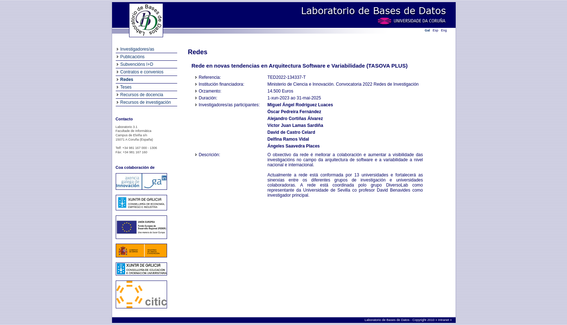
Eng (444, 30)
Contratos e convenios (141, 71)
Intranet (444, 320)
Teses (126, 87)
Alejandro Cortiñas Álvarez (295, 118)
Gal (427, 30)
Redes (126, 79)
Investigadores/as (137, 49)
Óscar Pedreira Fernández (294, 111)
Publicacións (132, 56)
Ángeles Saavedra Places (294, 146)
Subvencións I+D (136, 64)
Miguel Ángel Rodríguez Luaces (300, 104)
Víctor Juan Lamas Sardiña (295, 125)
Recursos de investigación (145, 102)
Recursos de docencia (141, 94)
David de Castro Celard (291, 132)
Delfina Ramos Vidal (288, 139)
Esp (436, 30)
